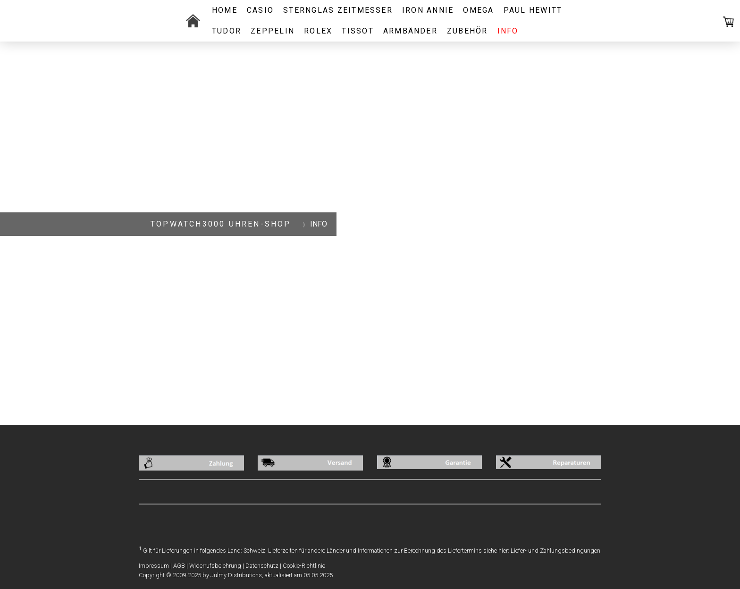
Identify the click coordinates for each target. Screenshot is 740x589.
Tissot (357, 30)
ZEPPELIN (272, 30)
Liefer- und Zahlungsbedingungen (555, 550)
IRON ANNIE (428, 10)
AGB (179, 565)
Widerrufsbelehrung (215, 565)
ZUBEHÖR (467, 30)
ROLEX (318, 30)
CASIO (260, 10)
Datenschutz (261, 565)
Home (224, 10)
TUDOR (226, 30)
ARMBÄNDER (410, 30)
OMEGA (478, 10)
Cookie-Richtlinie (304, 565)
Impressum (154, 565)
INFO (508, 30)
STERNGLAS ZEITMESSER (338, 10)
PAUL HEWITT (533, 10)
